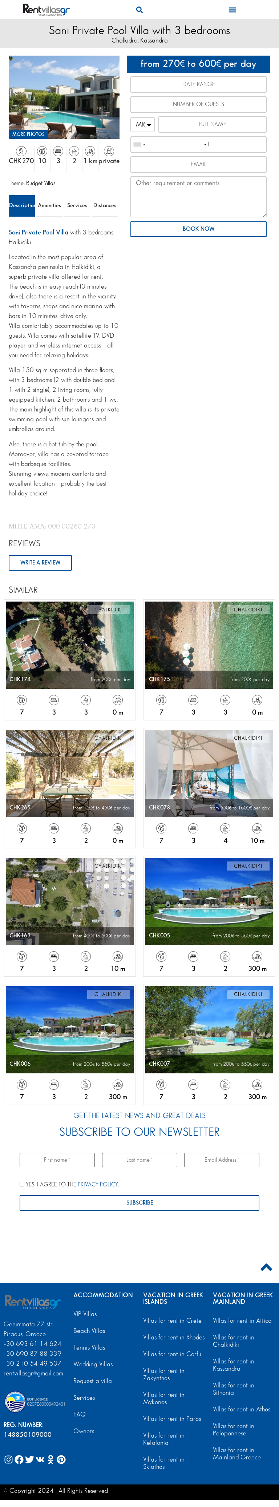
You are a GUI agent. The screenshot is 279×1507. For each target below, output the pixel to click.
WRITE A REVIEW (40, 563)
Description (22, 205)
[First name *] (57, 1160)
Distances (104, 205)
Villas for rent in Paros (172, 1419)
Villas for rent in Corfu (172, 1354)
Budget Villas (40, 183)
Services (77, 205)
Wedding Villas (93, 1364)
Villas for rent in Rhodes (174, 1337)
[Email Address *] (221, 1160)
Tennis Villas (89, 1348)
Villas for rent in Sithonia (233, 1389)
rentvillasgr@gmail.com (34, 1373)
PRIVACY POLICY (98, 1184)
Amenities (49, 205)
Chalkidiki (125, 40)
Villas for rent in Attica (242, 1321)
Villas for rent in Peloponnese (233, 1429)
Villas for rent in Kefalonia (164, 1439)
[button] (139, 10)
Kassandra (154, 40)
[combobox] (139, 144)
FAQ (79, 1414)
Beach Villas (89, 1331)
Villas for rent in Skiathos (164, 1463)
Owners (83, 1431)
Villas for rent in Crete (172, 1321)
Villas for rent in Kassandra (233, 1365)
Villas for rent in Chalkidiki (233, 1341)
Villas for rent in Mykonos (164, 1398)
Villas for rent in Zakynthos (164, 1374)
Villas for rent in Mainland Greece (237, 1453)
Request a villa (92, 1381)
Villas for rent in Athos (241, 1409)
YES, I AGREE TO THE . (69, 1184)
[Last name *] (139, 1160)
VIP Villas (85, 1314)
